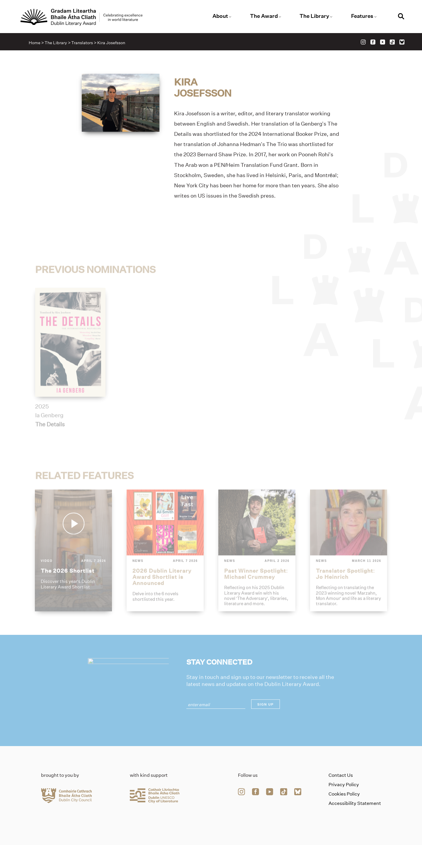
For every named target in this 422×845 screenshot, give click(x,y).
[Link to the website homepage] (81, 17)
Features (362, 16)
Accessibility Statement (355, 803)
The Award (264, 16)
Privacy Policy (344, 784)
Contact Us (341, 775)
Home (34, 42)
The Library (314, 16)
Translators (82, 42)
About (220, 16)
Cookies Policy (344, 794)
